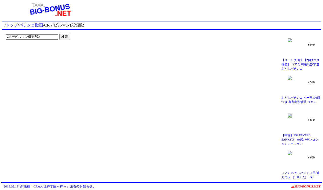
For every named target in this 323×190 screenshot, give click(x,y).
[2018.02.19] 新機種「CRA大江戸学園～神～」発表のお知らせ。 (49, 186)
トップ (12, 25)
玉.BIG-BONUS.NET (305, 186)
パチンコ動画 (31, 25)
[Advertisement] (209, 9)
